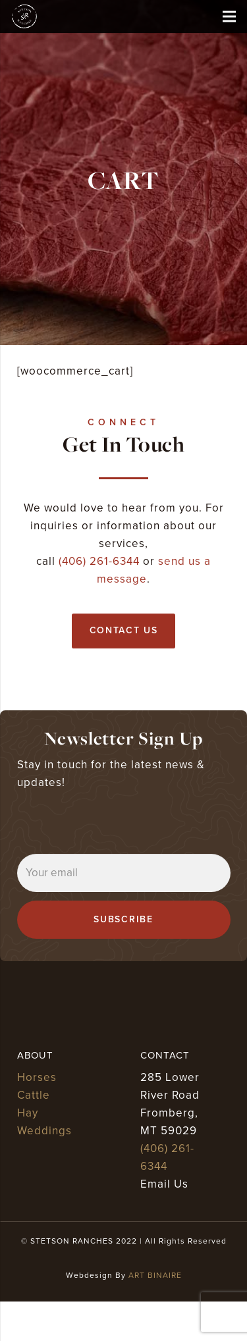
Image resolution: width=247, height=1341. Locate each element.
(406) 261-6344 (99, 561)
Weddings (44, 1131)
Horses (37, 1077)
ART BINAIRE (155, 1275)
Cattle (33, 1095)
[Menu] (228, 16)
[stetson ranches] (24, 16)
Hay (27, 1113)
